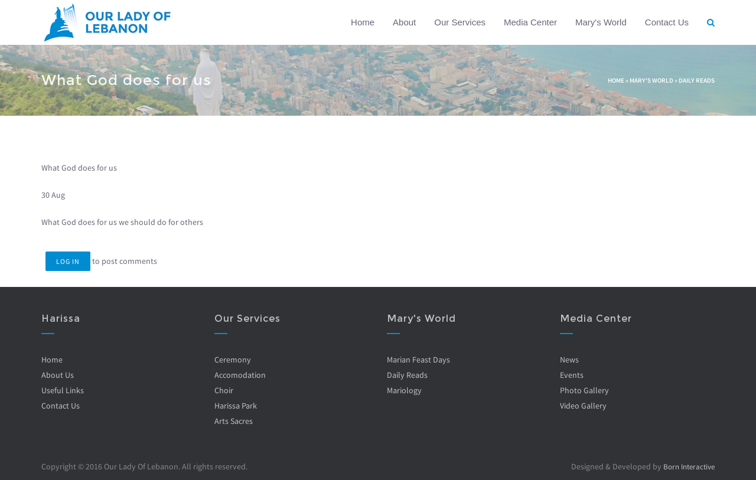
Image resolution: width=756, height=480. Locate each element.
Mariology (404, 390)
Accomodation (239, 375)
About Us (57, 375)
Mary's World (601, 22)
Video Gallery (582, 405)
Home (362, 22)
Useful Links (62, 390)
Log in (68, 261)
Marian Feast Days (418, 359)
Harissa (60, 318)
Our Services (459, 22)
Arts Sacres (233, 421)
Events (571, 375)
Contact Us (667, 22)
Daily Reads (697, 80)
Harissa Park (235, 405)
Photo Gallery (583, 390)
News (568, 359)
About (404, 22)
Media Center (530, 22)
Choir (223, 390)
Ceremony (232, 359)
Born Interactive (686, 466)
